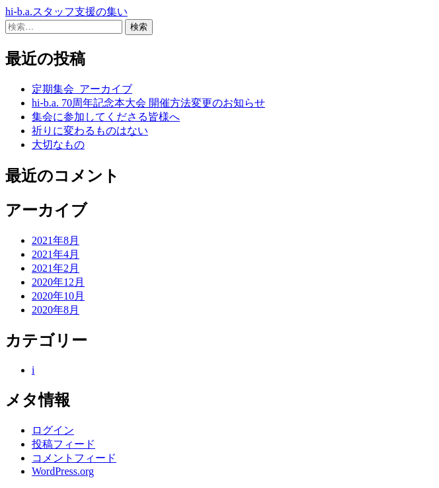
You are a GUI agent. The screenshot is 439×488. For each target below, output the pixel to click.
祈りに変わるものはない (90, 130)
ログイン (53, 430)
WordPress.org (63, 471)
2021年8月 (55, 240)
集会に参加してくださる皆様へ (106, 116)
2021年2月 (55, 268)
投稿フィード (63, 444)
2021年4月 (55, 254)
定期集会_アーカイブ (82, 89)
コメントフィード (74, 458)
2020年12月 (58, 282)
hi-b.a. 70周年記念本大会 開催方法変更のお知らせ (148, 102)
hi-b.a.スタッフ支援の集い (66, 11)
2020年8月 (55, 309)
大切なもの (58, 144)
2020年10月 (58, 296)
